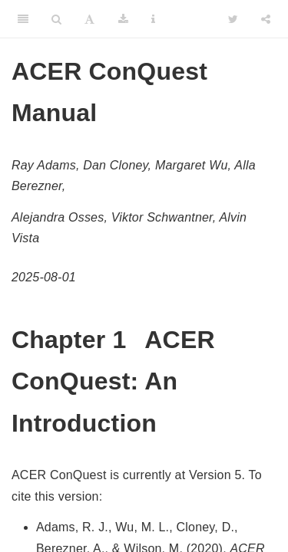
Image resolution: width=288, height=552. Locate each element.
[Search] (56, 19)
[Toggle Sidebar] (23, 19)
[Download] (123, 19)
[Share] (266, 19)
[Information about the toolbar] (153, 19)
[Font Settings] (89, 19)
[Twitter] (233, 19)
